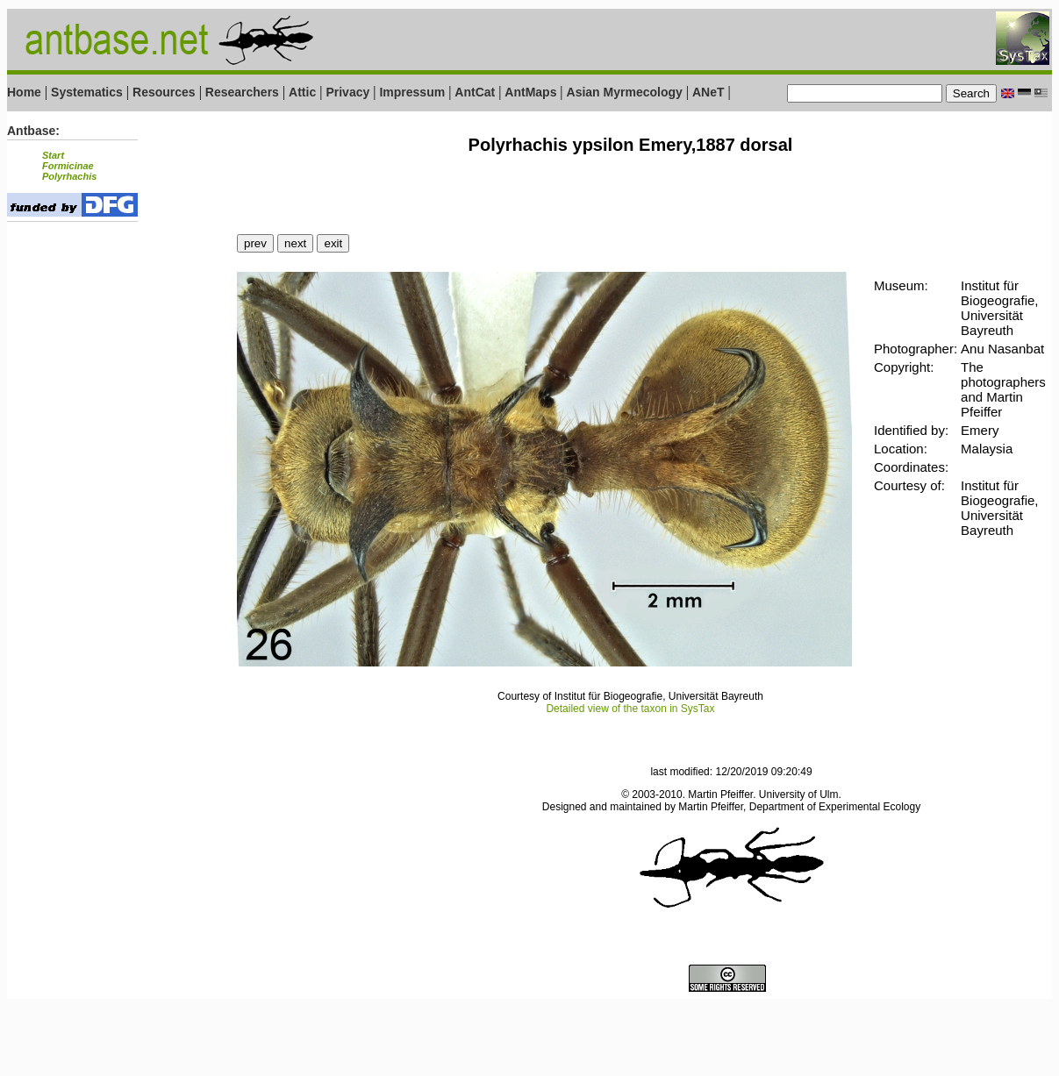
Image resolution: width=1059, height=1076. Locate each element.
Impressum (412, 92)
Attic (302, 92)
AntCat (476, 92)
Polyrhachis (69, 176)
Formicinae (68, 165)
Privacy (347, 92)
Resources (164, 92)
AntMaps (532, 92)
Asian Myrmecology (626, 92)
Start (53, 155)
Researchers (242, 92)
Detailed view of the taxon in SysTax (630, 708)
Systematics (87, 92)
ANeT (708, 92)
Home (24, 92)
